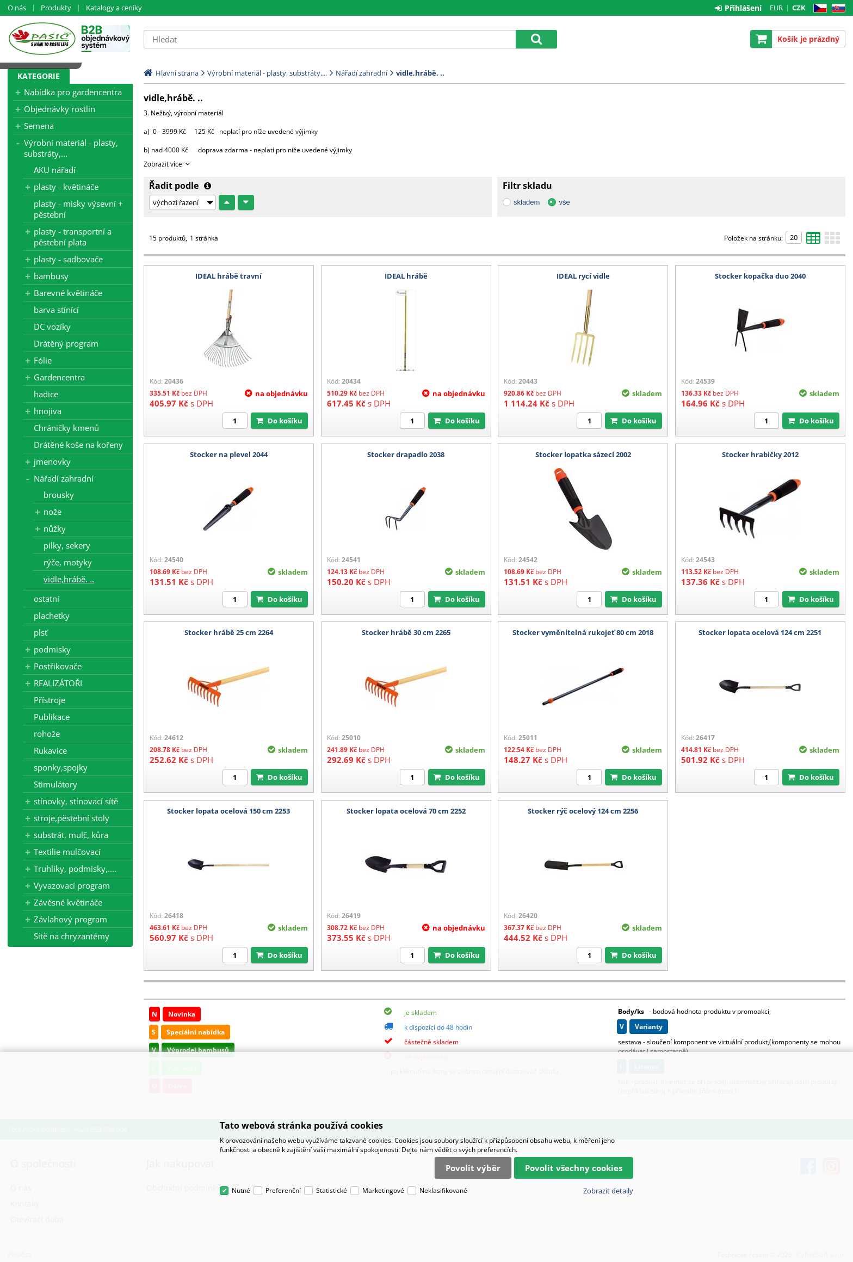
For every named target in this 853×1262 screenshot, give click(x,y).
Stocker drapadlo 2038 (405, 454)
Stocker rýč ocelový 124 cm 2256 (583, 811)
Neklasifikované (443, 1190)
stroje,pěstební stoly (71, 817)
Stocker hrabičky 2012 (760, 454)
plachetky (52, 615)
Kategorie (38, 76)
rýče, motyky (68, 562)
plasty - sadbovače (68, 259)
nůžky (55, 528)
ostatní (46, 598)
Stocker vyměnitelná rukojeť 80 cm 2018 (582, 632)
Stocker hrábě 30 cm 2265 (406, 632)
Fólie (43, 360)
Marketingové (383, 1190)
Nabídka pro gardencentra (73, 92)
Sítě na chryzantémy (71, 936)
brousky (59, 494)
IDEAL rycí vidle (583, 276)
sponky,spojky (61, 767)
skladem (527, 202)
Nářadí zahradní (64, 478)
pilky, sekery (67, 545)
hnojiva (47, 410)
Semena (39, 125)
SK (836, 8)
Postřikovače (58, 666)
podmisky (52, 649)
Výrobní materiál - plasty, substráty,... (71, 148)
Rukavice (50, 750)
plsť (40, 632)
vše (564, 202)
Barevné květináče (68, 292)
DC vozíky (52, 326)
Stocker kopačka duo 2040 (760, 276)
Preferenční (283, 1190)
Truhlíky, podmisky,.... (75, 868)
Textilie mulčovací (67, 851)
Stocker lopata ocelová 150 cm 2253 (228, 811)
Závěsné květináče (68, 902)
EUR (776, 8)
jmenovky (52, 461)
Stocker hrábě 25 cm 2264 (228, 632)
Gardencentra (59, 377)
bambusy (51, 275)
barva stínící (56, 309)
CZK (799, 8)
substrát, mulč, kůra (71, 834)
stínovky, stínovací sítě (76, 801)
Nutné (241, 1190)
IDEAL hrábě (406, 276)
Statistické (331, 1190)
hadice (46, 394)
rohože (47, 733)
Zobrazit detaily (608, 1191)
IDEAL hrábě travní (228, 276)
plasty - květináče (66, 186)
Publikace (52, 716)
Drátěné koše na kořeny (78, 444)
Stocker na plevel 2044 (229, 454)
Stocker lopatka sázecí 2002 (583, 454)
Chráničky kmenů (66, 427)
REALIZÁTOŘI (58, 683)
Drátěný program (66, 343)
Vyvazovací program (72, 885)
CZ (818, 8)
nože (52, 511)
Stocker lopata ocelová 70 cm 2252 (406, 811)
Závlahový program (70, 919)
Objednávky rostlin (59, 108)
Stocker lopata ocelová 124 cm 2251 (760, 632)
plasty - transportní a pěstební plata (73, 237)
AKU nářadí (55, 169)
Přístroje (49, 699)
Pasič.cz (42, 38)
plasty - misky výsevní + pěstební (78, 209)
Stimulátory (55, 784)
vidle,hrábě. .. (69, 579)
